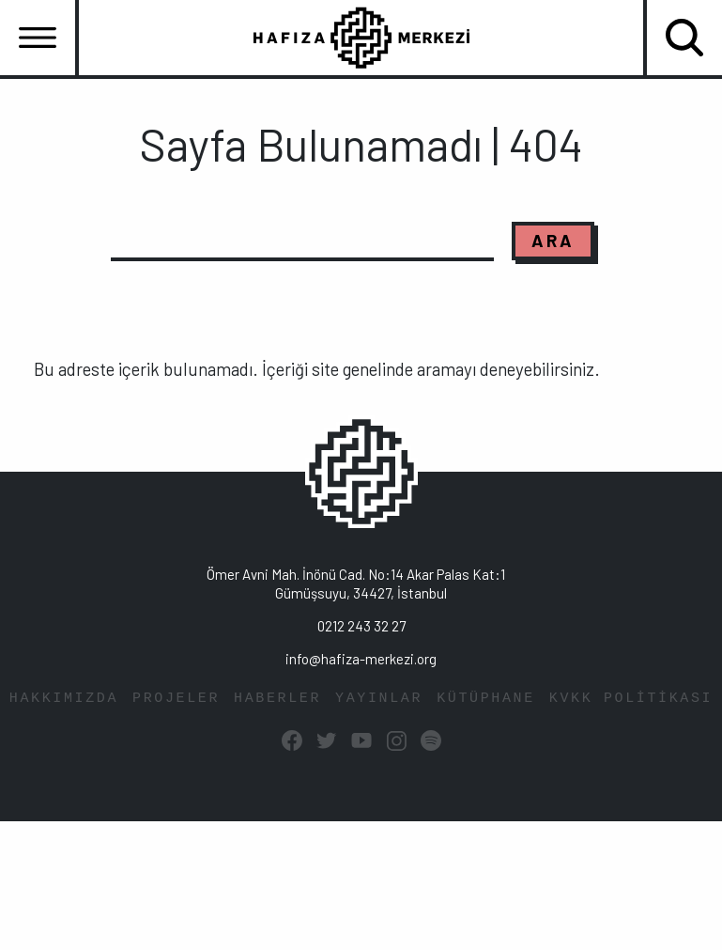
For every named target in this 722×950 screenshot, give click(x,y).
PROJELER (176, 699)
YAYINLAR (378, 699)
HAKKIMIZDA (63, 699)
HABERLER (277, 699)
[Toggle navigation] (37, 37)
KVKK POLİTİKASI (631, 699)
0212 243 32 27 (361, 625)
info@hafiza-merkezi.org (361, 658)
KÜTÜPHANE (486, 699)
